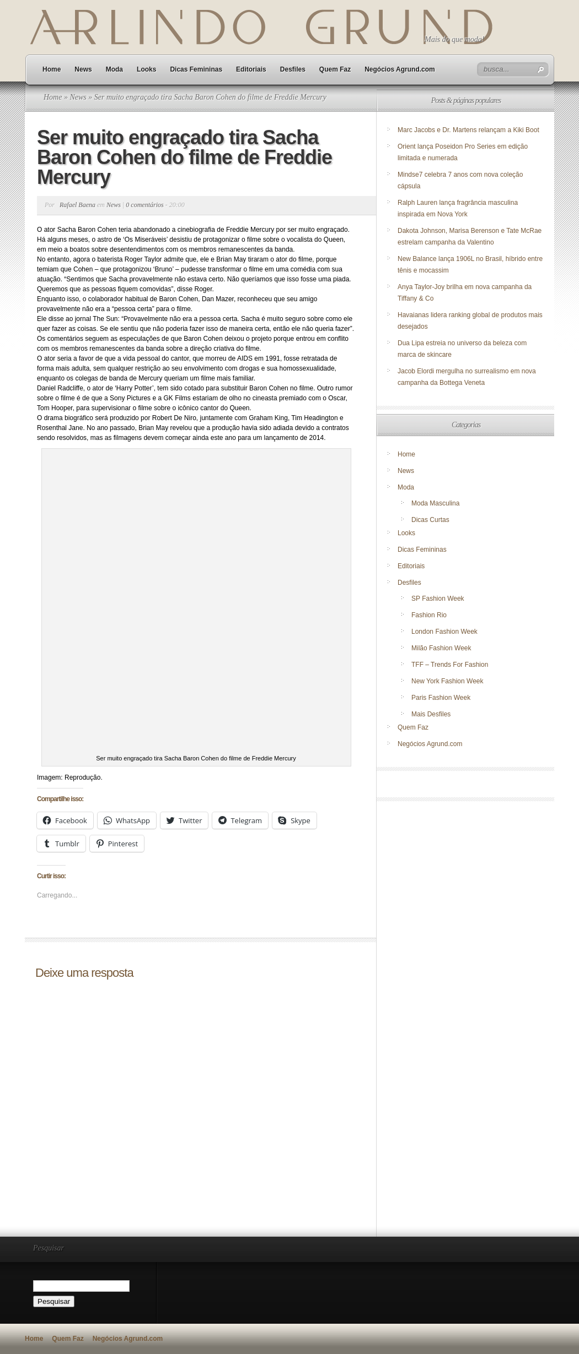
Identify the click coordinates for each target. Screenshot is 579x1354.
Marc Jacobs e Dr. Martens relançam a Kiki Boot (468, 130)
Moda (114, 69)
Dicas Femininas (196, 69)
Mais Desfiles (431, 714)
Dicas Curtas (430, 520)
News (83, 69)
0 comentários (144, 205)
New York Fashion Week (447, 681)
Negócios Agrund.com (399, 69)
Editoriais (251, 69)
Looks (146, 69)
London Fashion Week (444, 631)
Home (51, 69)
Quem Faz (335, 69)
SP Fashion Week (437, 598)
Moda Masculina (435, 503)
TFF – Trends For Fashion (449, 664)
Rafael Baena (77, 205)
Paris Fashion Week (440, 698)
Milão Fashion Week (441, 648)
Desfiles (292, 69)
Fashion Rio (429, 615)
